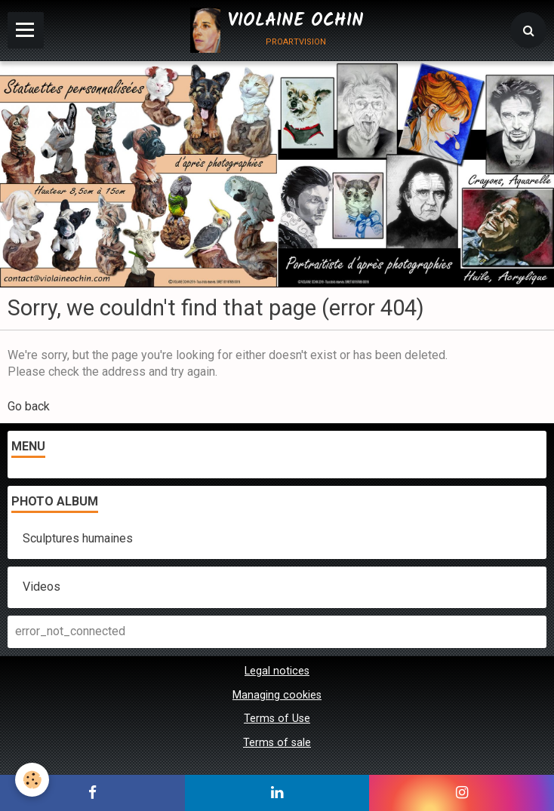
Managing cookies (277, 695)
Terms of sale (277, 742)
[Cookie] (32, 780)
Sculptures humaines (78, 538)
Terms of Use (277, 718)
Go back (29, 406)
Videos (41, 586)
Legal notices (277, 671)
